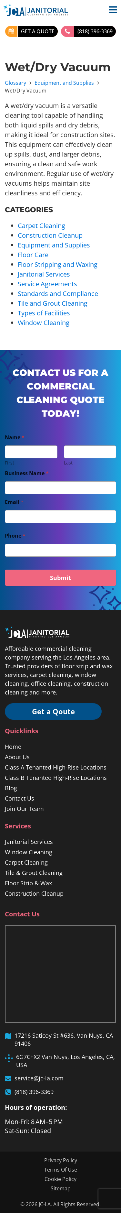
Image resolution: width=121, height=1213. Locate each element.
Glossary (15, 82)
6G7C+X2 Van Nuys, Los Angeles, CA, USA (65, 1061)
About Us (17, 757)
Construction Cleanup (50, 235)
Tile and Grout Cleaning (52, 303)
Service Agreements (47, 283)
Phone (15, 536)
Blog (11, 788)
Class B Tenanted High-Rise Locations (56, 777)
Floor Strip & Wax (28, 883)
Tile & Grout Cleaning (34, 873)
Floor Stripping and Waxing (57, 264)
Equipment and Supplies (64, 82)
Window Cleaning (43, 322)
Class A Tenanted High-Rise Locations (55, 767)
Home (13, 746)
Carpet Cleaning (41, 225)
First (9, 462)
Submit (60, 578)
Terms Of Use (60, 1169)
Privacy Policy (60, 1160)
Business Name (27, 473)
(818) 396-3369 (95, 31)
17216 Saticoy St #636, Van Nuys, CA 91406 (64, 1039)
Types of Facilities (44, 313)
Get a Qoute (53, 711)
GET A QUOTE (38, 31)
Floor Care (33, 254)
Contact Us (19, 798)
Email (14, 502)
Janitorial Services (44, 274)
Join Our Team (24, 809)
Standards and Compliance (58, 293)
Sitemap (61, 1188)
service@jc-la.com (39, 1078)
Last (68, 462)
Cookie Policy (60, 1179)
